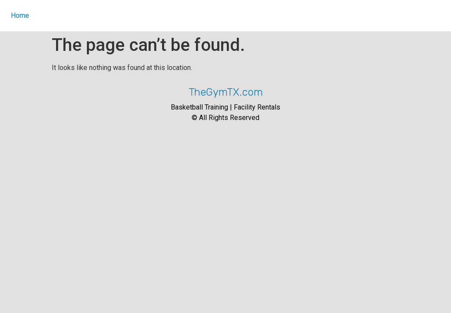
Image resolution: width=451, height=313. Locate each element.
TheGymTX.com (226, 92)
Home (20, 15)
